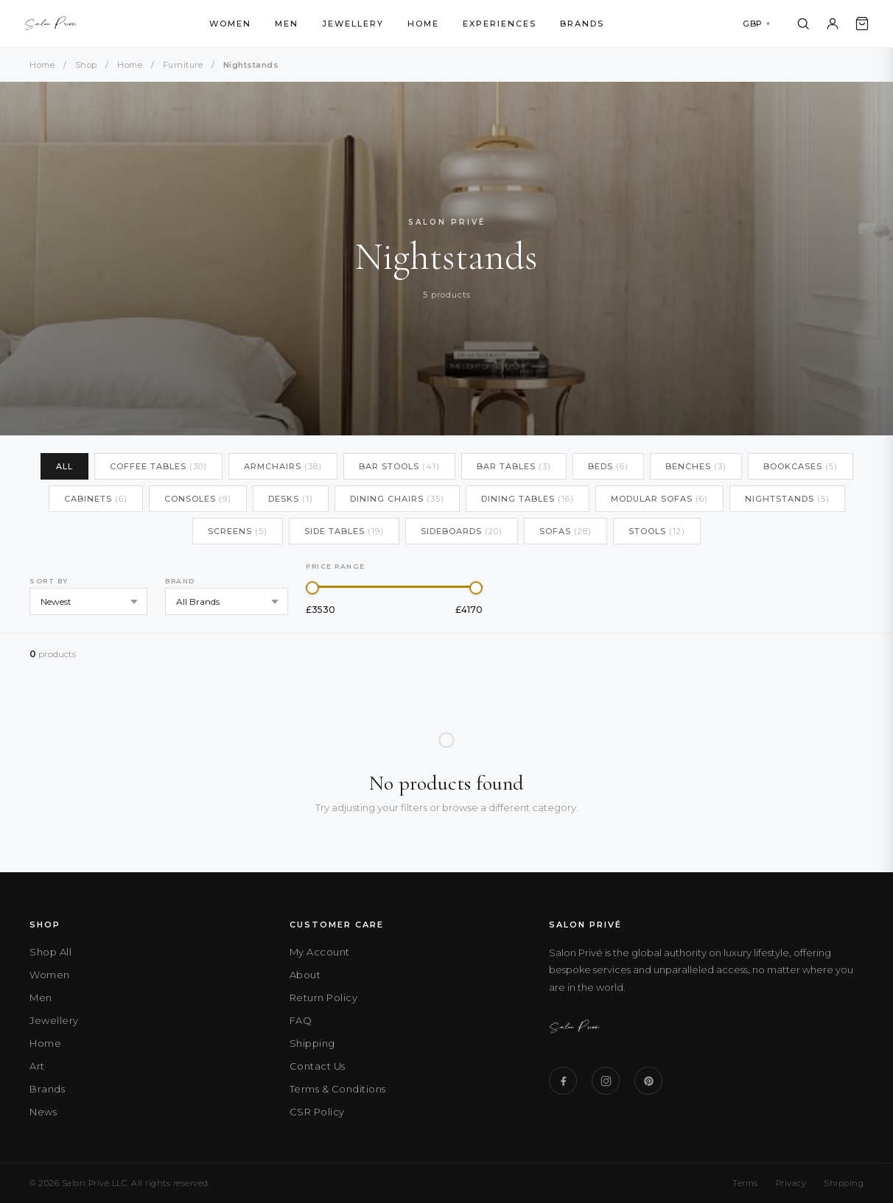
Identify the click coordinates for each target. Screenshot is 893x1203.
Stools (656, 531)
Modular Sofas (659, 499)
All (64, 466)
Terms (745, 1183)
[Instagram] (606, 1081)
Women (230, 23)
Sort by (49, 581)
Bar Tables (514, 466)
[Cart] (862, 23)
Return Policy (324, 997)
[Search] (803, 23)
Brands (582, 23)
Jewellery (353, 23)
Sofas (565, 531)
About (305, 975)
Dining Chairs (397, 499)
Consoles (197, 499)
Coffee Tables (158, 466)
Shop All (50, 952)
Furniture (183, 65)
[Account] (832, 23)
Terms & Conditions (338, 1089)
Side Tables (344, 531)
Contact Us (318, 1066)
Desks (290, 499)
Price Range (335, 566)
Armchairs (283, 466)
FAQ (301, 1020)
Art (37, 1066)
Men (286, 23)
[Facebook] (563, 1081)
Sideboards (461, 531)
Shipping (312, 1043)
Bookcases (800, 466)
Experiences (499, 23)
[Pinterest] (648, 1081)
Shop (86, 65)
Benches (695, 466)
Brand (180, 581)
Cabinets (95, 499)
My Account (320, 952)
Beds (608, 466)
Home (423, 23)
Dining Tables (527, 499)
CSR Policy (317, 1112)
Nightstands (787, 499)
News (43, 1112)
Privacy (791, 1183)
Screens (237, 531)
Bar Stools (399, 466)
